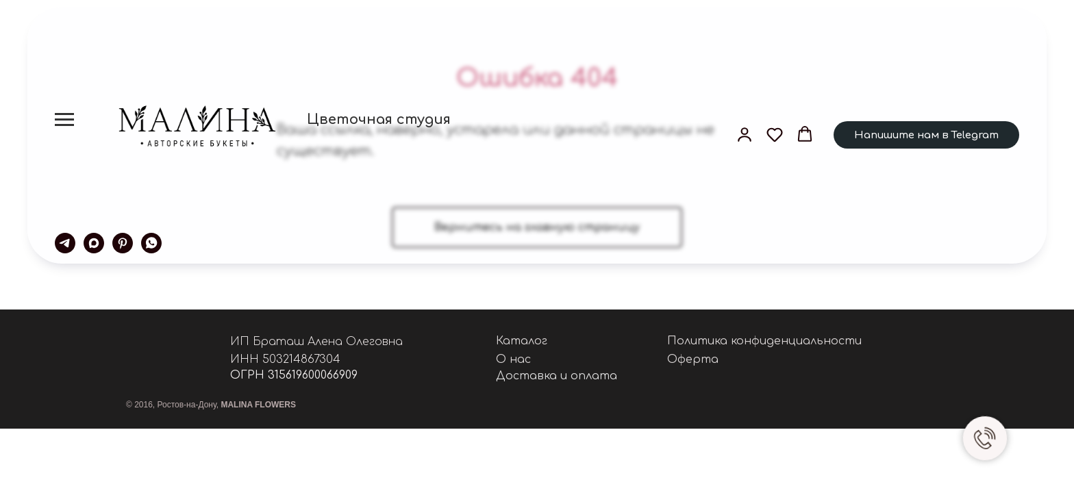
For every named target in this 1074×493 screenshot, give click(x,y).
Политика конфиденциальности (764, 341)
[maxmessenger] (94, 243)
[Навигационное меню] (64, 120)
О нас (513, 359)
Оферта (693, 359)
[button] (744, 134)
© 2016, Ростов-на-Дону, (211, 404)
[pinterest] (122, 243)
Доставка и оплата (556, 376)
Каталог (521, 341)
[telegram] (65, 243)
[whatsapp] (151, 243)
